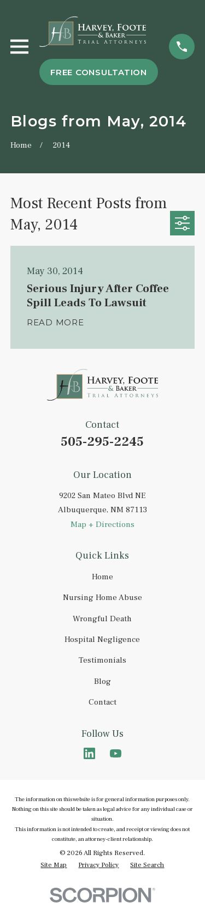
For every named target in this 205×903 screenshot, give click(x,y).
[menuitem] (53, 865)
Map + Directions (102, 524)
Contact (102, 702)
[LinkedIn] (89, 753)
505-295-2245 (102, 441)
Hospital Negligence (102, 639)
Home (102, 577)
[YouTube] (115, 753)
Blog (102, 681)
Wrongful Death (102, 619)
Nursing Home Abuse (102, 597)
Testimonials (102, 660)
